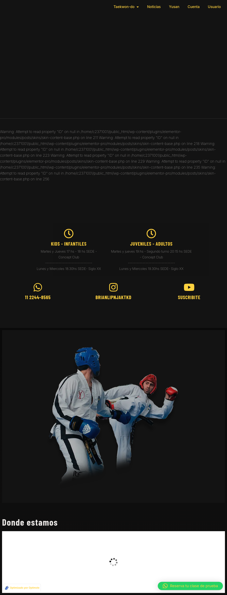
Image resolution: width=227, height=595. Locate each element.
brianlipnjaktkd (114, 297)
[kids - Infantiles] (69, 233)
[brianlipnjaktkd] (113, 287)
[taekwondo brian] (113, 562)
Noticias (154, 7)
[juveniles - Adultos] (151, 233)
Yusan (174, 7)
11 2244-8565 (38, 297)
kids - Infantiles (69, 244)
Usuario (214, 7)
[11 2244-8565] (38, 287)
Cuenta (194, 7)
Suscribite (189, 297)
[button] (190, 586)
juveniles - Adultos (151, 244)
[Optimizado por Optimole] (22, 588)
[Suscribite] (189, 287)
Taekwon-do (126, 7)
